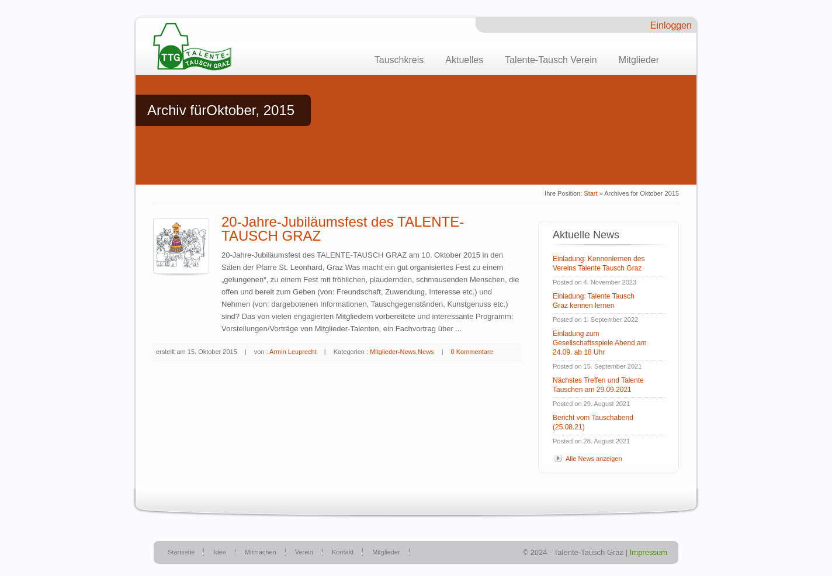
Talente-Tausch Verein (551, 60)
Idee (219, 552)
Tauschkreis (399, 60)
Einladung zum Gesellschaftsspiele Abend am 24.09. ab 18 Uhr (600, 342)
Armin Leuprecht (293, 351)
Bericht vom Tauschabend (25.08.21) (593, 422)
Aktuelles (464, 60)
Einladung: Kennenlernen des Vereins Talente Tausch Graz (598, 263)
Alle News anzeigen (594, 458)
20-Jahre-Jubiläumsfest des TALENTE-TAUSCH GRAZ (342, 229)
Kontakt (342, 552)
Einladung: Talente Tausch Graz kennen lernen (594, 301)
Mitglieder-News (393, 351)
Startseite (181, 552)
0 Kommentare (472, 351)
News (426, 351)
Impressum (648, 552)
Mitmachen (260, 552)
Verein (304, 552)
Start (590, 193)
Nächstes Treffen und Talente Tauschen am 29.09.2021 (598, 385)
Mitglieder (639, 60)
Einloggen (671, 25)
